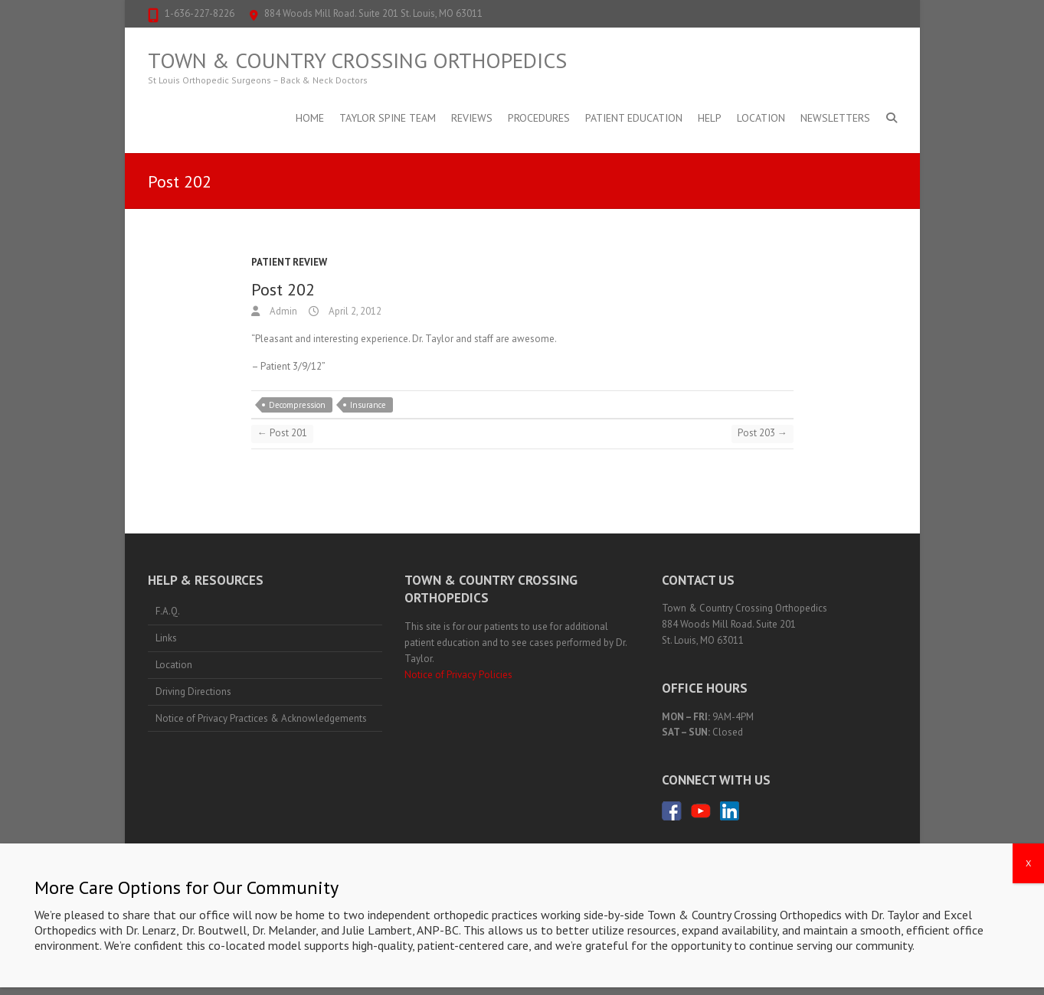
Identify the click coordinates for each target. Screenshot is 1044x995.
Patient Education (633, 118)
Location (761, 118)
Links (166, 637)
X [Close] (1028, 938)
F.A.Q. (167, 611)
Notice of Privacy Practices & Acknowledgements (261, 718)
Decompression (297, 405)
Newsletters (835, 118)
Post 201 (282, 432)
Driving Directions (193, 691)
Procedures (539, 118)
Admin (282, 311)
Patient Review (289, 262)
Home (310, 118)
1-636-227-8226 (199, 13)
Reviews (472, 118)
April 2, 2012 (353, 311)
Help (710, 118)
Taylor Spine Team (387, 118)
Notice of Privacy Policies (458, 674)
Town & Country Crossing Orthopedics (357, 60)
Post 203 (762, 432)
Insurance (368, 405)
